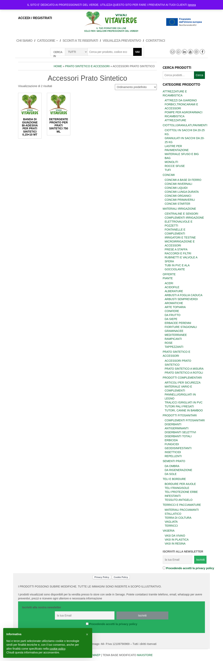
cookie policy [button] (57, 648)
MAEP (96, 655)
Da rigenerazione (178, 470)
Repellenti (173, 456)
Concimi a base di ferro (183, 179)
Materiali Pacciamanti (182, 509)
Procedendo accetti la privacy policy (190, 568)
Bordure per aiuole (180, 484)
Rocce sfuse (175, 166)
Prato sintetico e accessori (87, 66)
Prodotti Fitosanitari (180, 415)
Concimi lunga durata (182, 191)
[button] (87, 634)
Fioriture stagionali (181, 327)
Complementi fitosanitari (185, 420)
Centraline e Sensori (181, 213)
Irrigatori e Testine (180, 237)
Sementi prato (174, 461)
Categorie (47, 41)
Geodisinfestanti (178, 448)
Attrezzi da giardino (181, 100)
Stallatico (173, 513)
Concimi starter (177, 203)
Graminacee (174, 330)
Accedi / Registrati (35, 18)
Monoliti (171, 162)
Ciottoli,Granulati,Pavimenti (185, 125)
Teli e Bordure (174, 479)
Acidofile (172, 287)
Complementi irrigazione (184, 217)
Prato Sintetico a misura (184, 368)
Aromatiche (174, 303)
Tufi (168, 170)
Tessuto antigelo (179, 499)
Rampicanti (173, 338)
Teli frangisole (177, 487)
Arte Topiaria (175, 307)
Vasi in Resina (175, 543)
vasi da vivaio (175, 535)
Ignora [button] (192, 4)
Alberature (174, 291)
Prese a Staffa (176, 249)
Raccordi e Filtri (178, 253)
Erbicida (171, 440)
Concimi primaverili (180, 199)
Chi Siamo (24, 41)
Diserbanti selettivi (180, 432)
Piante (168, 278)
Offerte (169, 274)
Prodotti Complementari (182, 377)
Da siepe (171, 319)
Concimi (169, 174)
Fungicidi (172, 444)
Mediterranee (176, 334)
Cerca (199, 75)
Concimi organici (178, 195)
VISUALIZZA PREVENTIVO (122, 41)
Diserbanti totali (178, 436)
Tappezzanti (174, 346)
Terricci (171, 525)
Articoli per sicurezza (183, 382)
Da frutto (172, 315)
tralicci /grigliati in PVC (184, 402)
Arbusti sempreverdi (181, 299)
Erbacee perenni (178, 323)
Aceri (169, 283)
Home (58, 66)
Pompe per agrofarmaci (184, 112)
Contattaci (155, 41)
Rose (169, 342)
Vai (137, 51)
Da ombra (172, 466)
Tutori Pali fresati (179, 406)
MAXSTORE (145, 655)
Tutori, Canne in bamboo (184, 410)
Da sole (171, 474)
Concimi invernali (178, 183)
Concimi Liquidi (176, 187)
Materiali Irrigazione (179, 208)
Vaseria (169, 530)
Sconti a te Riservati (80, 41)
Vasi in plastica (177, 539)
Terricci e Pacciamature (182, 504)
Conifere (172, 311)
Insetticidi (173, 452)
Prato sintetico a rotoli (184, 372)
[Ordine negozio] (136, 87)
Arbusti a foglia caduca (184, 295)
